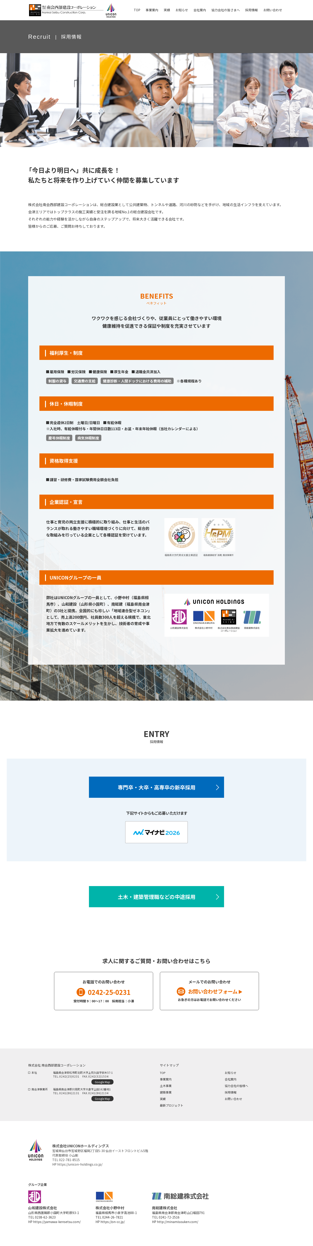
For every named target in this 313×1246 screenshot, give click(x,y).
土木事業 (166, 1086)
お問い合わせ (233, 1099)
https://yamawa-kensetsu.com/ (57, 1221)
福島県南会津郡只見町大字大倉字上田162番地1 (82, 1089)
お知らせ (230, 1073)
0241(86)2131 (69, 1093)
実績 (163, 1099)
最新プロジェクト (171, 1105)
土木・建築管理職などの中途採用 (156, 896)
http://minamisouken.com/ (177, 1221)
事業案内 (166, 1079)
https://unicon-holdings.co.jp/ (79, 1164)
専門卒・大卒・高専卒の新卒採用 (156, 787)
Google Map (102, 1082)
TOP (163, 1073)
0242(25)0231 (69, 1076)
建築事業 (166, 1092)
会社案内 (230, 1079)
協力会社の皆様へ (236, 1086)
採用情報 (230, 1092)
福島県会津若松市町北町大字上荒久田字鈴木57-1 (83, 1072)
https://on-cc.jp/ (112, 1221)
